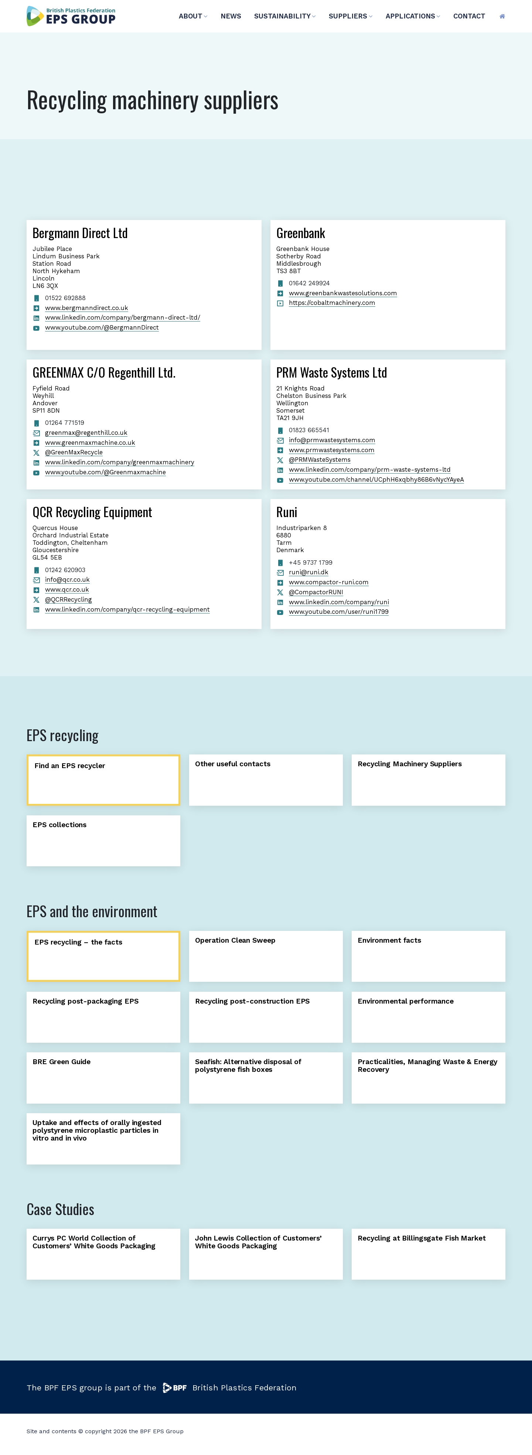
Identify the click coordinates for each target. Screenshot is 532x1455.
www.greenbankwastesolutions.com (343, 293)
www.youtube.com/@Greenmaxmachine (105, 472)
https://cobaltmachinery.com (332, 302)
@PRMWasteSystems (320, 459)
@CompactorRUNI (316, 592)
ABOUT (193, 16)
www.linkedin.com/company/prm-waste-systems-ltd (370, 469)
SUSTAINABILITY (285, 16)
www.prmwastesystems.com (332, 450)
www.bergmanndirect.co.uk (86, 308)
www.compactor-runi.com (329, 582)
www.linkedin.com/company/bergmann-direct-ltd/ (122, 317)
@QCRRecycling (68, 599)
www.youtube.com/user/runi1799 (339, 611)
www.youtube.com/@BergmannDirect (102, 327)
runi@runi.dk (308, 572)
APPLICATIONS (413, 16)
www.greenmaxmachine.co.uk (90, 442)
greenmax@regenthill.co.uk (86, 432)
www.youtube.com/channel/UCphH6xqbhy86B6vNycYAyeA (376, 479)
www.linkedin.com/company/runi (339, 602)
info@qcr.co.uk (67, 579)
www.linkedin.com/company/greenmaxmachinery (119, 462)
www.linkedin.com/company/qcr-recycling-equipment (127, 609)
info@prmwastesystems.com (332, 440)
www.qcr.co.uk (67, 589)
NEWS (231, 16)
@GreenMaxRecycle (74, 452)
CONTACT (469, 16)
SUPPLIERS (350, 16)
